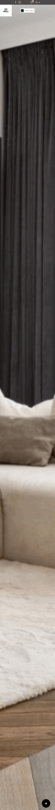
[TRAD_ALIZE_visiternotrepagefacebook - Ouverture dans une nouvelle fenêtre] (15, 2)
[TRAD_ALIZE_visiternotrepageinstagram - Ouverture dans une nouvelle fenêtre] (19, 2)
